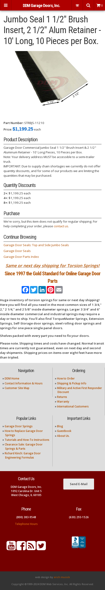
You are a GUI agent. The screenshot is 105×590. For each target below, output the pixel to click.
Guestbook (64, 431)
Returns (62, 397)
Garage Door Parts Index (21, 257)
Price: (7, 129)
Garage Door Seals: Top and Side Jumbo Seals (36, 245)
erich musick (62, 577)
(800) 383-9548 (26, 517)
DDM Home (12, 378)
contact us (61, 226)
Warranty (63, 401)
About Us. (63, 436)
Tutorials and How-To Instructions (27, 440)
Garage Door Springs (19, 426)
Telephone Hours (26, 524)
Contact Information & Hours (24, 383)
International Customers (73, 406)
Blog (60, 426)
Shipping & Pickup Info (71, 383)
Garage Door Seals (17, 251)
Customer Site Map (17, 388)
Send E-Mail (79, 484)
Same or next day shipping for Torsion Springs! (52, 265)
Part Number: (13, 123)
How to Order (66, 378)
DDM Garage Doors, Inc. (41, 5)
